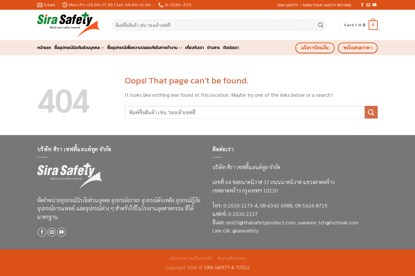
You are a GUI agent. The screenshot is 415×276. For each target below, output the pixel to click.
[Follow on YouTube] (374, 5)
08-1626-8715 (311, 205)
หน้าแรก (44, 47)
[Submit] (320, 25)
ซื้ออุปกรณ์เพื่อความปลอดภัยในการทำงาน (144, 47)
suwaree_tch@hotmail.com (328, 222)
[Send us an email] (368, 5)
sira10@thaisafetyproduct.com (260, 222)
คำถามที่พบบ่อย (231, 258)
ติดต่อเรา (231, 47)
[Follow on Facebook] (362, 5)
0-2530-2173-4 (240, 205)
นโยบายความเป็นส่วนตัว (191, 258)
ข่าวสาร (213, 47)
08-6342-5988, (277, 205)
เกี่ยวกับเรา (194, 47)
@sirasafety (245, 230)
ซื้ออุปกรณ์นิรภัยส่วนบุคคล (79, 47)
